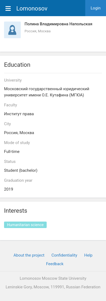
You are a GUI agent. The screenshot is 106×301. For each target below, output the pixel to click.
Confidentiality (64, 255)
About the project (29, 255)
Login (96, 8)
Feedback (55, 263)
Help (88, 255)
